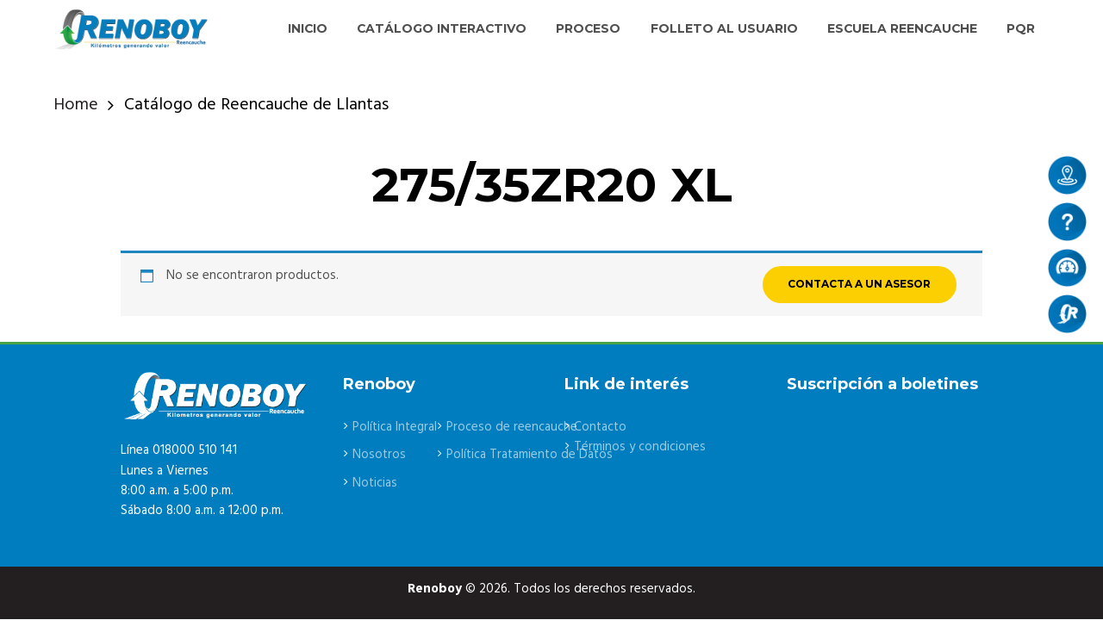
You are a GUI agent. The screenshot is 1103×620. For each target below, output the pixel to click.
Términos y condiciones (640, 447)
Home (75, 105)
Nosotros (379, 454)
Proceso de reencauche (513, 427)
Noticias (375, 483)
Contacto (601, 427)
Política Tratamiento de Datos (533, 454)
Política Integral (395, 427)
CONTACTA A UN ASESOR (859, 283)
